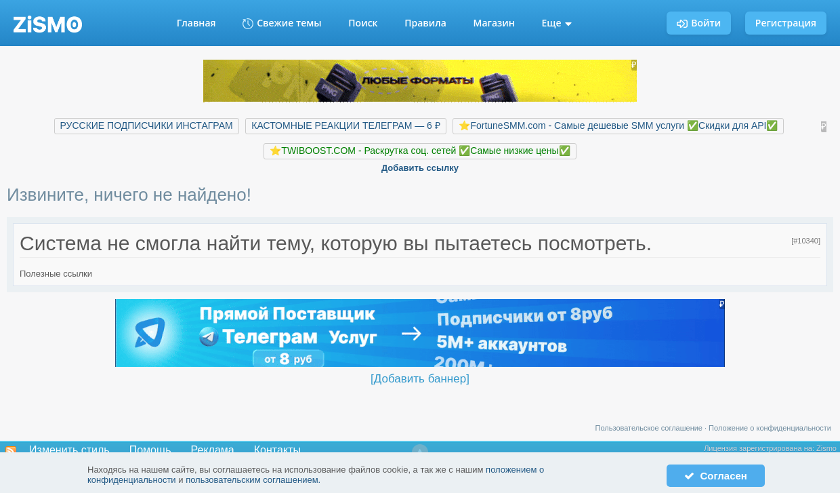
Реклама (212, 450)
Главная (196, 22)
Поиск (362, 22)
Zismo (826, 448)
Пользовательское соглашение (648, 428)
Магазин (494, 22)
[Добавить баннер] (420, 378)
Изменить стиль (69, 450)
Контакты (277, 450)
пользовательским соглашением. (253, 480)
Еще (557, 22)
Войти (699, 22)
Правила (425, 22)
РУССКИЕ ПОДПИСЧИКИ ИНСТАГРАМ (146, 125)
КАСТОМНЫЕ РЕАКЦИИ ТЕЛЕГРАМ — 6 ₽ (345, 125)
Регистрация (785, 22)
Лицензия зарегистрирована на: (760, 448)
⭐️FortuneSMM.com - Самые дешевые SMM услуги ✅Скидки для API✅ (618, 125)
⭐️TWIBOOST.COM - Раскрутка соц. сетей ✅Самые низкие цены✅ (420, 150)
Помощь (150, 450)
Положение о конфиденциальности (770, 428)
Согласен (715, 475)
